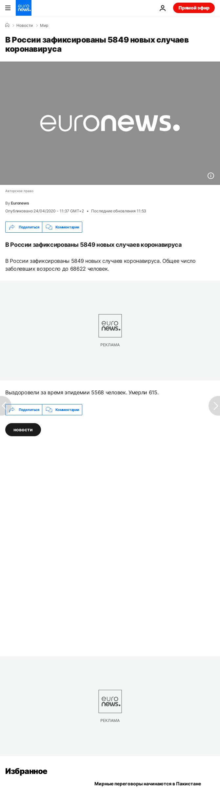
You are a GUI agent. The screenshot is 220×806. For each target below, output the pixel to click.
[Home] (7, 25)
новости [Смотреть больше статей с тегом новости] (23, 429)
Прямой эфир (194, 7)
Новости (24, 25)
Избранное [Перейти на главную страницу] (26, 771)
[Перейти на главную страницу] (23, 8)
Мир (44, 25)
